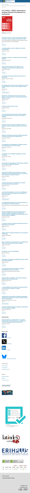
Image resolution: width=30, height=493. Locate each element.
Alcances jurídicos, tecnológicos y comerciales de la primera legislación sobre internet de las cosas (14, 278)
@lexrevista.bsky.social (9, 358)
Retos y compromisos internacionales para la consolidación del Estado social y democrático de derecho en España (15, 242)
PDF (4, 44)
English (3, 378)
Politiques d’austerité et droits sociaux (10, 106)
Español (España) (5, 376)
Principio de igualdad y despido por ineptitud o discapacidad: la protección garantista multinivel (15, 307)
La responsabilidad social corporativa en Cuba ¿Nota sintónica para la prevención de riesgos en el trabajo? (14, 288)
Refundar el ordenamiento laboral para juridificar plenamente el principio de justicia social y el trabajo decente (14, 136)
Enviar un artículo (6, 385)
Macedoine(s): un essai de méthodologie (10, 251)
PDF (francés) (5, 92)
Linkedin (8, 349)
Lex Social (6, 337)
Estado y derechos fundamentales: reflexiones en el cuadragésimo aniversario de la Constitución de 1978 (13, 67)
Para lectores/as (5, 365)
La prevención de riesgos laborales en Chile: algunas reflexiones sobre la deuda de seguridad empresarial (15, 163)
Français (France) (5, 380)
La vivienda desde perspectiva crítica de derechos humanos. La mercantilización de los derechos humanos (15, 203)
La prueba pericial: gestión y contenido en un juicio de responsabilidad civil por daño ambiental (13, 269)
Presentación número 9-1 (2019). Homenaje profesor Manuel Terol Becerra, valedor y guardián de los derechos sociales (14, 38)
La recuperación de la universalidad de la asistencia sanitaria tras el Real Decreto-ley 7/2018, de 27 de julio (14, 145)
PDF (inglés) (5, 303)
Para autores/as (4, 367)
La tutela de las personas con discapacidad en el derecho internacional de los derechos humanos (13, 183)
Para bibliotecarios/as (6, 369)
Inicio (3, 4)
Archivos (6, 4)
